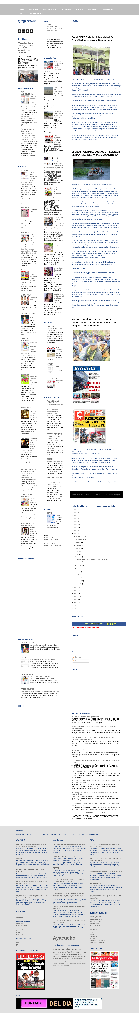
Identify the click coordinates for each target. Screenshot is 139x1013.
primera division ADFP (24, 930)
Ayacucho (24, 170)
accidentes (62, 956)
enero (78, 584)
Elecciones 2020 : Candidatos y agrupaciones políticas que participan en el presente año (32, 896)
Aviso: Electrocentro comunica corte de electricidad (27, 473)
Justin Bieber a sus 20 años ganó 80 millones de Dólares (39, 691)
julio (77, 551)
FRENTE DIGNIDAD (55, 434)
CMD (18, 932)
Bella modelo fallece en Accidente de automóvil (69, 845)
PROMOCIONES (36, 13)
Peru (55, 956)
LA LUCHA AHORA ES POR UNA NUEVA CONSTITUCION (55, 438)
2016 (76, 534)
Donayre (60, 959)
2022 (76, 516)
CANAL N (19, 934)
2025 (76, 513)
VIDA (49, 25)
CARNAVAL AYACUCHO (25, 340)
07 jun (80, 568)
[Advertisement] (99, 27)
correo (92, 934)
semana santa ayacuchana (65, 954)
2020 (76, 522)
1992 (76, 605)
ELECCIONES (108, 9)
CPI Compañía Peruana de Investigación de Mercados (90, 771)
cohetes (83, 952)
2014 (76, 590)
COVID (49, 513)
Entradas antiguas (113, 494)
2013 (76, 593)
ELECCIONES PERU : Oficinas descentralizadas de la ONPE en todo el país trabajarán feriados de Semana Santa (54, 224)
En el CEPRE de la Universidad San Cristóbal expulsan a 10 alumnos (93, 39)
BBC (18, 943)
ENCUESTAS (26, 295)
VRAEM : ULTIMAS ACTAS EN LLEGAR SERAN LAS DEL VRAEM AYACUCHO (96, 153)
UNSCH (50, 364)
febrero (78, 581)
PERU (23, 270)
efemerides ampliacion (97, 942)
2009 (76, 602)
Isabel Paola (34, 645)
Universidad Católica (75, 963)
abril (77, 575)
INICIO (21, 9)
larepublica (93, 932)
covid (80, 959)
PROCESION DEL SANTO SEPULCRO (33, 415)
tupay (67, 965)
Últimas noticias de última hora (27, 130)
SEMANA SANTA (49, 9)
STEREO (50, 459)
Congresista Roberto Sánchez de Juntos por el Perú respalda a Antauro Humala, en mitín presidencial (106, 897)
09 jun (80, 565)
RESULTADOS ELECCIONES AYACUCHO (54, 544)
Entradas (77, 657)
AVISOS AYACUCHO (29, 469)
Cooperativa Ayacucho (29, 438)
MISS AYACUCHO (28, 314)
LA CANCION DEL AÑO (55, 461)
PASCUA (55, 963)
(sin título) (19, 858)
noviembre (79, 539)
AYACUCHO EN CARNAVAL (40, 676)
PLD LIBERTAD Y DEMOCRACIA (54, 402)
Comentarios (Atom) (101, 501)
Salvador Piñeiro (74, 956)
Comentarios (78, 661)
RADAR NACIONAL (54, 478)
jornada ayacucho (96, 919)
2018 (76, 528)
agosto (78, 548)
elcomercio (93, 929)
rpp (91, 927)
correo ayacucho (95, 917)
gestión (92, 938)
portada (64, 965)
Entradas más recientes (81, 494)
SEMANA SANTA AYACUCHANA (27, 524)
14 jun (80, 557)
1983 (76, 608)
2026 (76, 510)
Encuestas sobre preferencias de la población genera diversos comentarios (31, 846)
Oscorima (82, 954)
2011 (76, 599)
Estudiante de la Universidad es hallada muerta (59, 297)
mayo (78, 572)
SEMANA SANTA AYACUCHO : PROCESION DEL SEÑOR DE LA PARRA (68, 881)
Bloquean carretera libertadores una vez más (58, 247)
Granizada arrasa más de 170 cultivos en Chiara (58, 115)
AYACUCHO (25, 208)
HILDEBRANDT (53, 347)
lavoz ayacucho (95, 925)
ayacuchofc (25, 374)
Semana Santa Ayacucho (26, 408)
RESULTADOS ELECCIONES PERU (51, 539)
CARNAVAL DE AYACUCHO (27, 495)
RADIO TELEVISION (29, 689)
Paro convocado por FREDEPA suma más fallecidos (89, 813)
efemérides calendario (97, 940)
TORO (66, 963)
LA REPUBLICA (53, 378)
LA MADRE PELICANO (55, 328)
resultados (19, 923)
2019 (76, 525)
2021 (76, 519)
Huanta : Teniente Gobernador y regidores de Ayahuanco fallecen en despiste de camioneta (94, 322)
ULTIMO (22, 13)
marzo (78, 578)
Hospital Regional (68, 961)
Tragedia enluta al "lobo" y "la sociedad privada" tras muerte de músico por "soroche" (27, 48)
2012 (76, 597)
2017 (76, 531)
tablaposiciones (21, 926)
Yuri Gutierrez (73, 952)
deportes (19, 928)
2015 (76, 588)
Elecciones (72, 949)
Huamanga (67, 959)
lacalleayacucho (95, 921)
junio (77, 554)
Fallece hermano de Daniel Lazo (64, 856)
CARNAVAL (66, 9)
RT (17, 945)
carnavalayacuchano (28, 674)
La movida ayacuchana (79, 961)
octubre (78, 542)
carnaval (75, 959)
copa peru (19, 917)
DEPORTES (33, 9)
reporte (58, 515)
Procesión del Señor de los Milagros (58, 270)
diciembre (79, 536)
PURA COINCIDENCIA (27, 93)
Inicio (98, 494)
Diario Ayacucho (57, 137)
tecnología (93, 936)
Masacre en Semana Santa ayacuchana (85, 717)
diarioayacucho (95, 923)
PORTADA (56, 868)
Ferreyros (60, 961)
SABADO (61, 963)
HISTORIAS (51, 326)
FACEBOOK (93, 9)
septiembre (80, 545)
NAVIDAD (79, 9)
